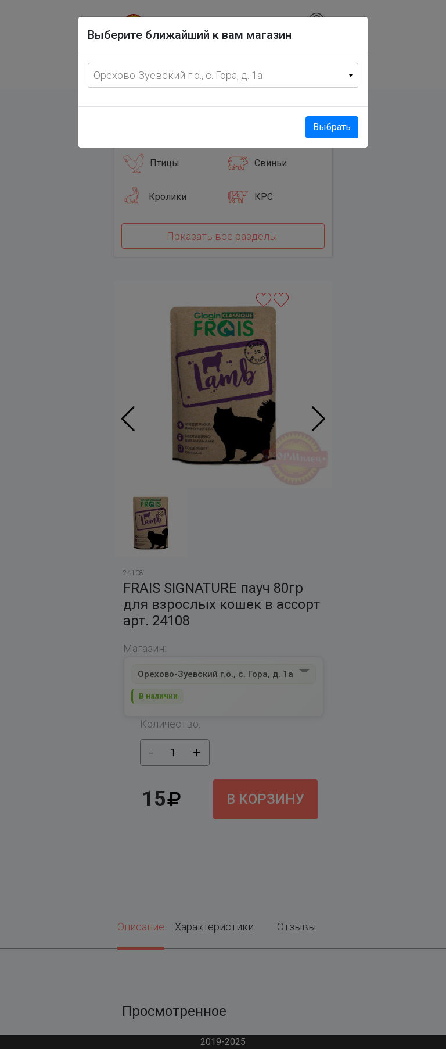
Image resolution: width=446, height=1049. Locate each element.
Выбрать (332, 127)
